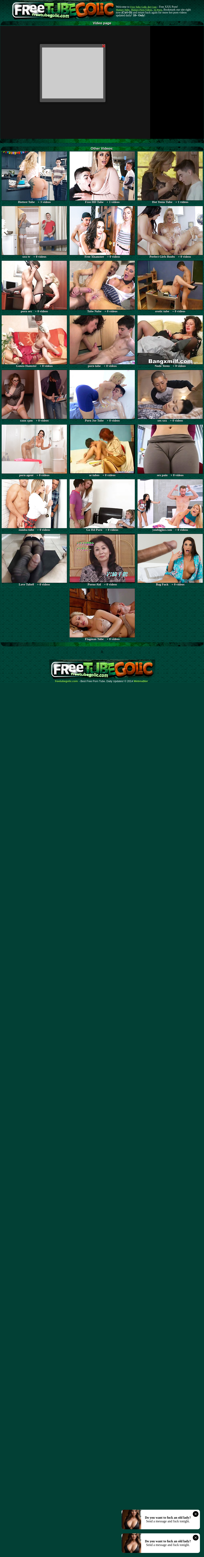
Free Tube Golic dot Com (143, 7)
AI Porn (158, 9)
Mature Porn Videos (141, 9)
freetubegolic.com (66, 681)
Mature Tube (123, 9)
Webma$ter (141, 681)
